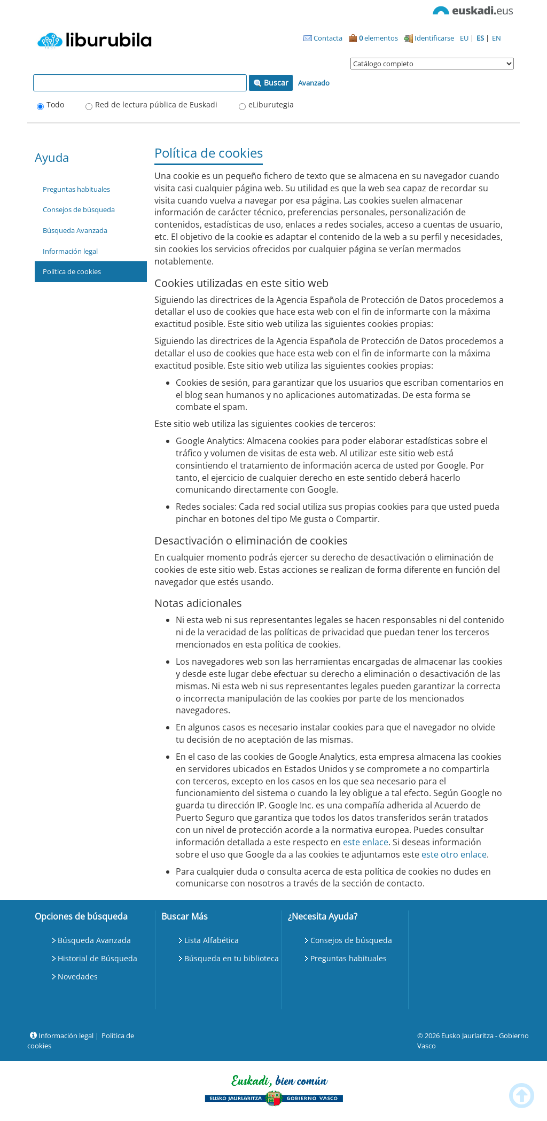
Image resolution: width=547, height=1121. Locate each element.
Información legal (70, 251)
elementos (373, 38)
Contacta (322, 38)
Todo (55, 104)
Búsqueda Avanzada (75, 230)
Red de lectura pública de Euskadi (156, 104)
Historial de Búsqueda (97, 958)
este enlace (365, 842)
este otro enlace (454, 854)
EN (496, 38)
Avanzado (314, 83)
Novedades (78, 976)
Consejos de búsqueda (79, 209)
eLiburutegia (271, 104)
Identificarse (429, 38)
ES (481, 38)
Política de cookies (72, 271)
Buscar (270, 82)
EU (465, 38)
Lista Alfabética (211, 940)
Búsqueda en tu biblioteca (231, 958)
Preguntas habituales (76, 189)
